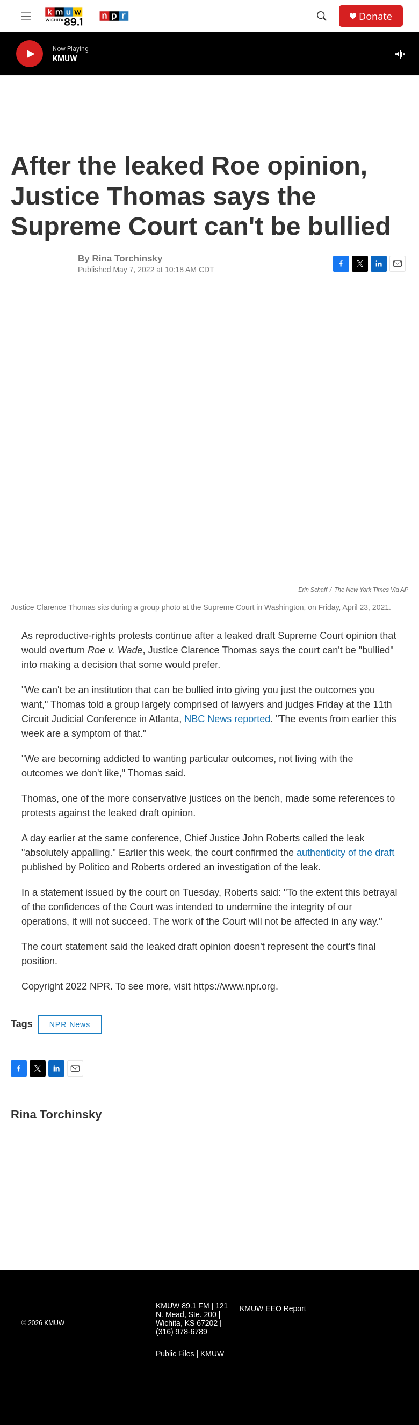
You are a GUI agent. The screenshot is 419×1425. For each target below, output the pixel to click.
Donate (375, 16)
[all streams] (403, 53)
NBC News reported (227, 719)
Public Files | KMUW (190, 1354)
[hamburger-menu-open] (26, 16)
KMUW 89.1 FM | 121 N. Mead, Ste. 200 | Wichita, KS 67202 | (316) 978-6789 (192, 1319)
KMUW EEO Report (273, 1309)
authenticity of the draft (344, 852)
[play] (29, 54)
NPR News (69, 1024)
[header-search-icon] (322, 16)
